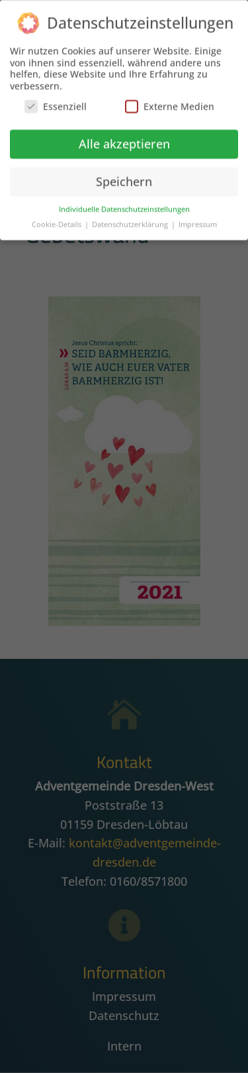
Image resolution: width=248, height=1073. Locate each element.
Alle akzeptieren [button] (124, 141)
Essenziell (55, 104)
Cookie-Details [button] (57, 221)
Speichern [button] (124, 179)
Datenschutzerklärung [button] (131, 221)
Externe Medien (169, 104)
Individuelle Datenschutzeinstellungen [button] (124, 206)
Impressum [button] (198, 221)
